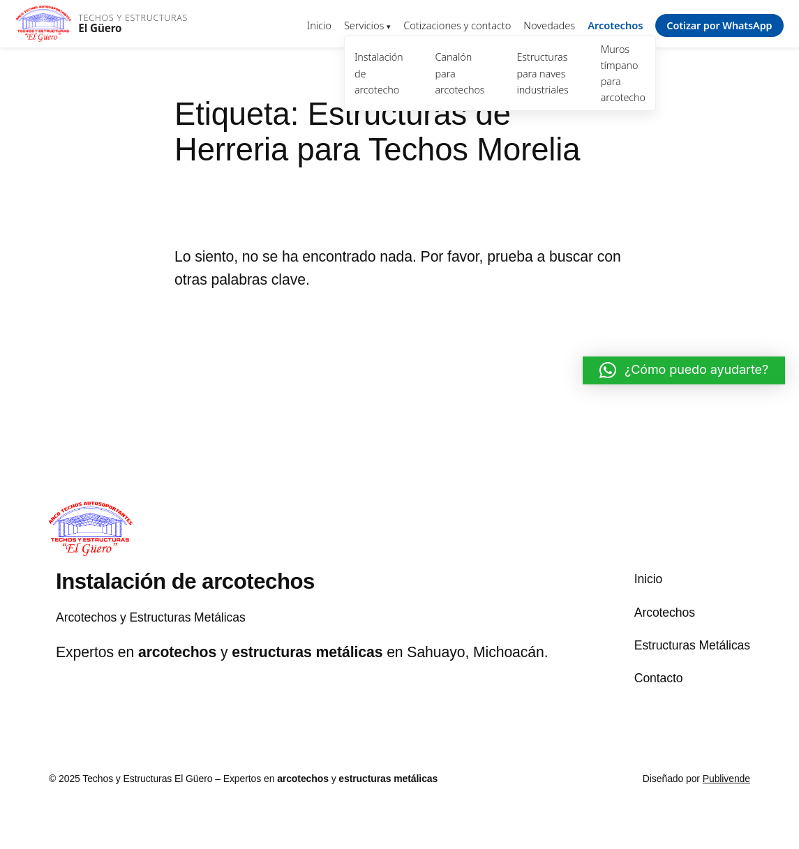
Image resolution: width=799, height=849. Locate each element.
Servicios (364, 25)
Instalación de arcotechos (185, 581)
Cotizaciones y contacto (457, 25)
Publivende (726, 778)
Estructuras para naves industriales (542, 73)
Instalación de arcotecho (378, 73)
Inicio (319, 25)
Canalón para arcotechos (460, 73)
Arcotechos (615, 25)
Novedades (549, 25)
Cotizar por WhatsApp (719, 25)
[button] (684, 370)
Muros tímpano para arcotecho (623, 73)
